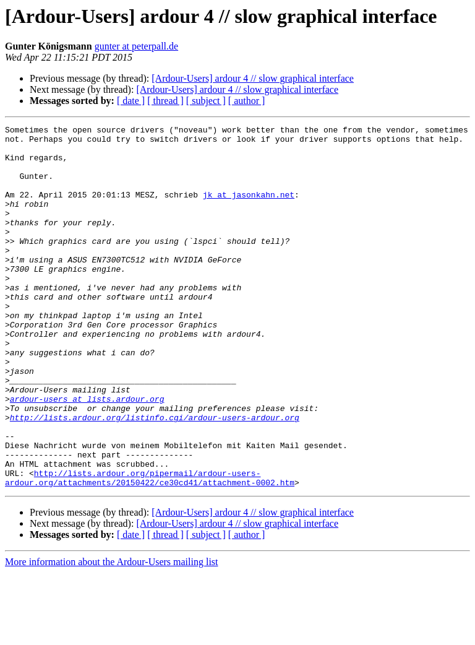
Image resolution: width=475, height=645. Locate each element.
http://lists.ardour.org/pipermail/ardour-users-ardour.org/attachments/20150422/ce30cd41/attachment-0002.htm (149, 549)
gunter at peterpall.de (137, 46)
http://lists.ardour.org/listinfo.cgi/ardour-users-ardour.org (154, 476)
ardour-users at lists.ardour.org (87, 454)
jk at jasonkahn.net (248, 209)
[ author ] (246, 100)
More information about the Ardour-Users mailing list (111, 634)
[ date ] (131, 100)
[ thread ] (165, 100)
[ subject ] (206, 100)
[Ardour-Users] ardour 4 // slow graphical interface (253, 78)
